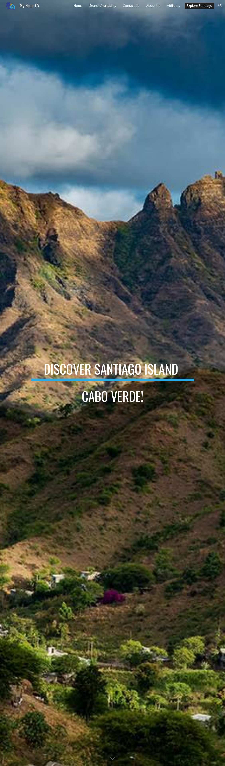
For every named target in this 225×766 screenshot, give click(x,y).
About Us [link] (153, 5)
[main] (112, 383)
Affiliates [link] (173, 5)
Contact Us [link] (131, 5)
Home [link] (78, 5)
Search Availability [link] (102, 5)
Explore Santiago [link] (199, 5)
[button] (220, 5)
